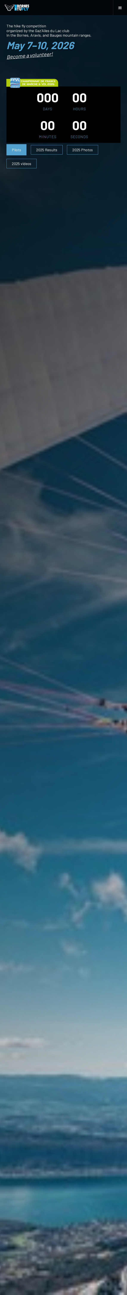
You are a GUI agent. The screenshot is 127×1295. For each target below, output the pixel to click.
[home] (17, 7)
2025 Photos (82, 149)
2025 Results (46, 149)
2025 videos (21, 163)
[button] (120, 7)
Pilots (16, 149)
